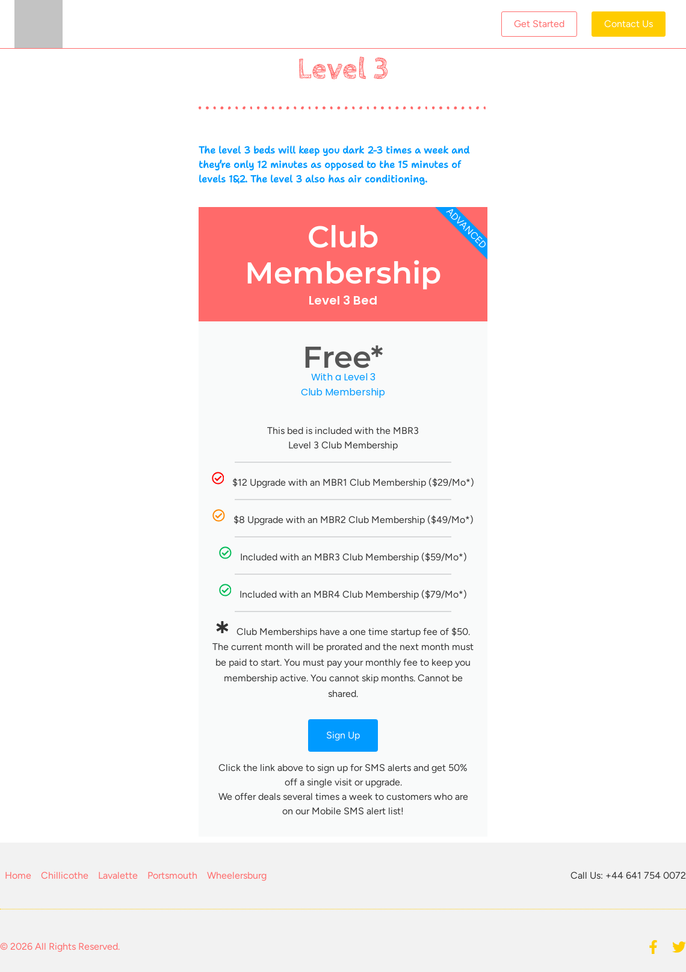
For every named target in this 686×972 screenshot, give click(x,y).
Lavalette (118, 875)
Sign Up (343, 735)
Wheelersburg (237, 875)
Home (18, 875)
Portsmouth (172, 875)
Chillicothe (64, 875)
